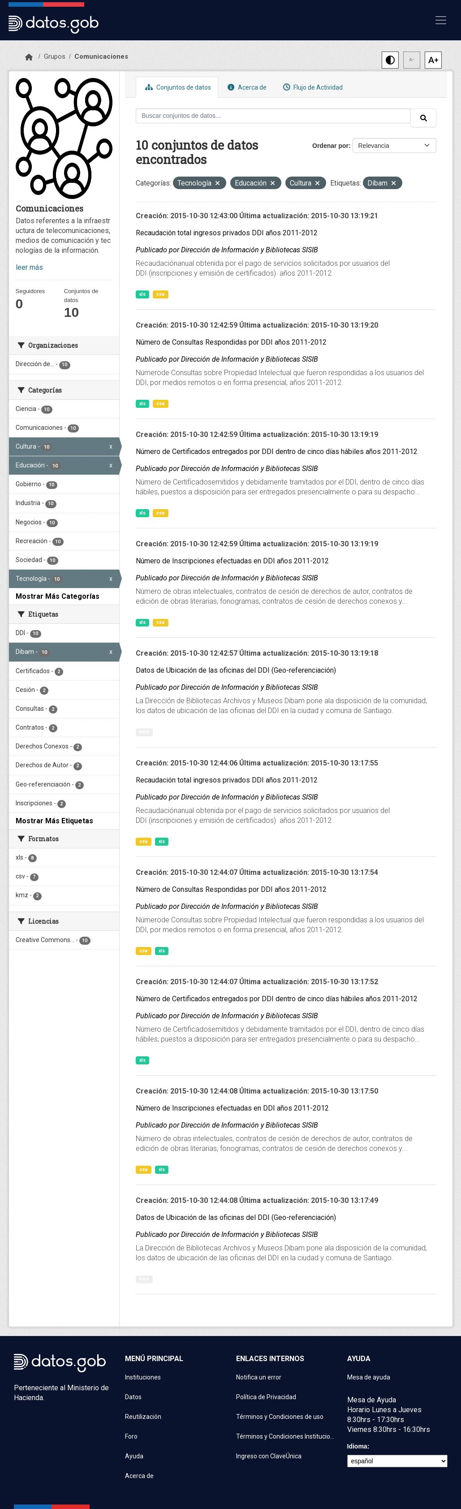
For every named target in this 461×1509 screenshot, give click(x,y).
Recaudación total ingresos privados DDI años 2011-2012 (227, 233)
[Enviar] (423, 117)
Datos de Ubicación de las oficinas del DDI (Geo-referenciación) (236, 670)
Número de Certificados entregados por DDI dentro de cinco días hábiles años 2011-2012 (277, 451)
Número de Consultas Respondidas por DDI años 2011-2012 (231, 342)
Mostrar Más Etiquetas (54, 821)
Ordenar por (330, 145)
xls (142, 294)
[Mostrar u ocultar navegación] (441, 20)
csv (160, 294)
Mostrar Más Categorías (57, 596)
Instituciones (143, 1377)
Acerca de (246, 87)
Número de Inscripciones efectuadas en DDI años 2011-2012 (232, 561)
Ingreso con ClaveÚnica (269, 1456)
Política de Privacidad (266, 1397)
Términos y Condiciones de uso (279, 1416)
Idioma (357, 1446)
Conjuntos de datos (177, 87)
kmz (144, 732)
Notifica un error (258, 1377)
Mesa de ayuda (368, 1377)
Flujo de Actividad (312, 87)
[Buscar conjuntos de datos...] (273, 115)
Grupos (54, 56)
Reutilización (143, 1416)
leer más (29, 267)
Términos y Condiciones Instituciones (286, 1436)
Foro (131, 1436)
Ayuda (134, 1456)
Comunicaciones (101, 56)
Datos (133, 1397)
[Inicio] (29, 57)
